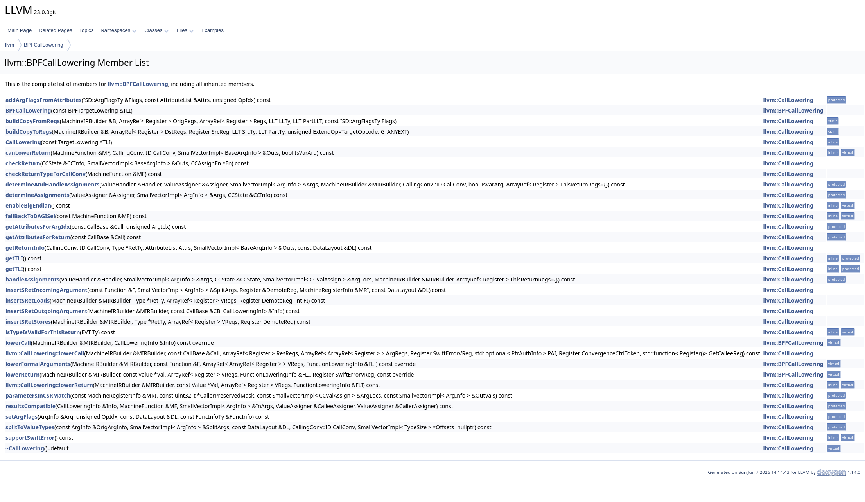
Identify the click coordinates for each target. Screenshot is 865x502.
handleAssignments (32, 279)
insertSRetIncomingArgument (46, 290)
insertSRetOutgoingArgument (46, 311)
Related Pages (55, 30)
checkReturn (22, 163)
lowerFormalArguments (37, 364)
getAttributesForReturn (37, 237)
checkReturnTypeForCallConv (45, 173)
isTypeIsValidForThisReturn (42, 332)
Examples (212, 30)
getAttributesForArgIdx (37, 226)
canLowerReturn (28, 152)
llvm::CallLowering (788, 100)
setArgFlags (21, 416)
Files (184, 30)
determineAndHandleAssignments (52, 184)
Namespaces (118, 30)
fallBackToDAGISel (30, 216)
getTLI (14, 258)
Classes (156, 30)
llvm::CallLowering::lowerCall (44, 353)
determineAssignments (37, 195)
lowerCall (18, 342)
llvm (9, 45)
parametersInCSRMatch (37, 395)
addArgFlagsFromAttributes (43, 100)
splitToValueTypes (29, 427)
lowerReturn (22, 374)
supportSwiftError (29, 437)
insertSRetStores (28, 321)
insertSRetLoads (27, 300)
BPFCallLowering (43, 45)
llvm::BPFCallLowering (138, 84)
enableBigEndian (28, 205)
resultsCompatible (30, 406)
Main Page (19, 30)
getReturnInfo (25, 247)
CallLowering (23, 142)
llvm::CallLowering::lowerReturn (49, 385)
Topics (86, 30)
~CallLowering (24, 448)
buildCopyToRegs (28, 131)
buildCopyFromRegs (32, 121)
